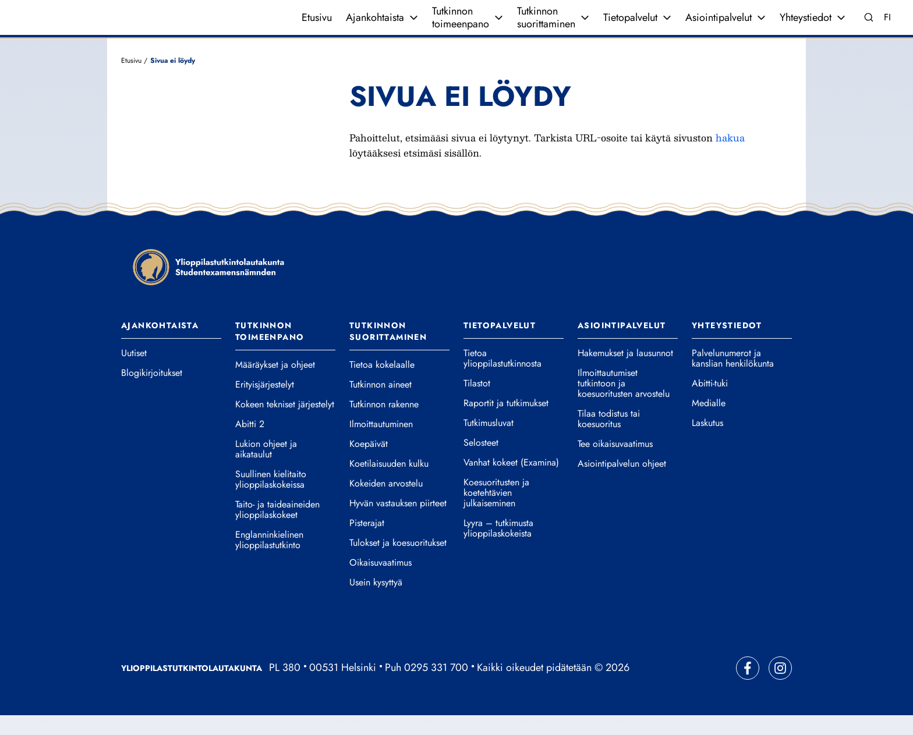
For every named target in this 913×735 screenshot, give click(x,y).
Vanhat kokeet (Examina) (511, 482)
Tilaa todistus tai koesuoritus (609, 438)
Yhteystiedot (805, 27)
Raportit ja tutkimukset (505, 423)
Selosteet (480, 462)
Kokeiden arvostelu (386, 503)
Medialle (709, 423)
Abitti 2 (249, 444)
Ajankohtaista (375, 27)
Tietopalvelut (630, 27)
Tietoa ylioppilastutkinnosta (502, 378)
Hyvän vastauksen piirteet (398, 523)
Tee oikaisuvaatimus (615, 464)
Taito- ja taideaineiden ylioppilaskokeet (277, 529)
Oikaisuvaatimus (380, 582)
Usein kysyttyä (375, 602)
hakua (730, 157)
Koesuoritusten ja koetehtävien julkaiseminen (496, 512)
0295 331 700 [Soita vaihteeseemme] (436, 687)
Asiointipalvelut (718, 27)
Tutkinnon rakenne (384, 424)
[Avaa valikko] (413, 27)
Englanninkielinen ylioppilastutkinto (269, 559)
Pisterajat (366, 543)
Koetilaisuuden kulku (389, 483)
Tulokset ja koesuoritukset (398, 563)
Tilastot (476, 403)
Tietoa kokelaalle (382, 384)
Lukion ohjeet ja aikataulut (266, 469)
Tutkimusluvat (488, 443)
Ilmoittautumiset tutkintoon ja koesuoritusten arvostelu (624, 403)
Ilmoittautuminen (381, 444)
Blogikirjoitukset (151, 393)
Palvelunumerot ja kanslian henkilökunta (733, 378)
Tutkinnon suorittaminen (546, 27)
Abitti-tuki (710, 403)
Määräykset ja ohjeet (275, 384)
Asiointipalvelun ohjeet (622, 483)
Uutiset (134, 373)
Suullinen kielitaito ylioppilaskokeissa (270, 499)
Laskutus (707, 443)
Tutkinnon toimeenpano (460, 27)
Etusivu (317, 27)
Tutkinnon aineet (380, 404)
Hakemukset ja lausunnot (625, 373)
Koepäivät (368, 464)
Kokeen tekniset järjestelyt (284, 424)
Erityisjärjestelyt (264, 404)
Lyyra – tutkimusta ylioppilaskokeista (498, 548)
